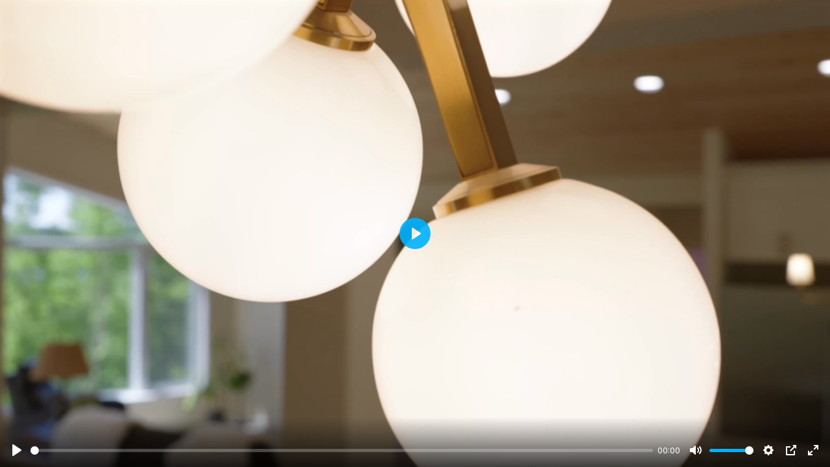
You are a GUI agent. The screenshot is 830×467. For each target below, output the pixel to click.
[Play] (16, 450)
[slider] (341, 450)
